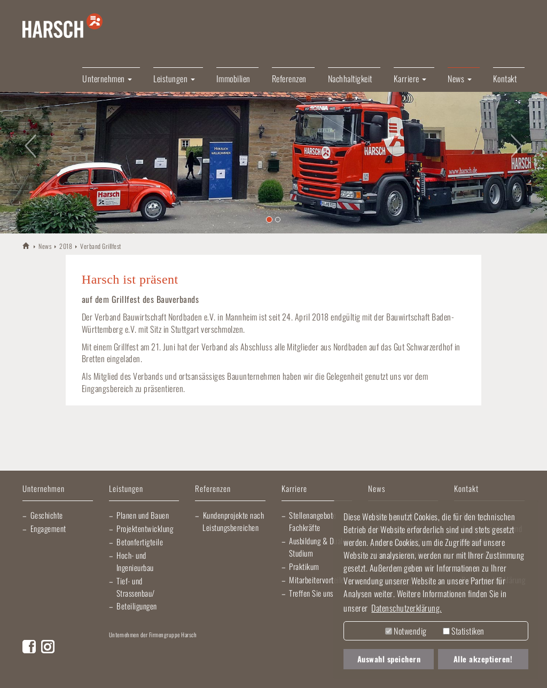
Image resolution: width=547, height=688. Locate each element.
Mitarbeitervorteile (317, 579)
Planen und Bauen (142, 515)
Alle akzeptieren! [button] (483, 658)
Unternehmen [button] (107, 78)
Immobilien (233, 78)
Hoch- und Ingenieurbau (135, 561)
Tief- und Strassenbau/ (135, 587)
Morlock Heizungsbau (134, 672)
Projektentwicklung (144, 528)
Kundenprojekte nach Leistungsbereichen (233, 521)
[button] (27, 139)
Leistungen (126, 489)
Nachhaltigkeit (350, 78)
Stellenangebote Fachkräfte (313, 521)
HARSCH (26, 245)
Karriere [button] (410, 78)
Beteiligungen (136, 606)
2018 (65, 246)
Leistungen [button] (174, 78)
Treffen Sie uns (311, 593)
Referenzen (289, 78)
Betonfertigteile (139, 542)
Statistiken (464, 630)
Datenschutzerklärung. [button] (406, 607)
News (44, 246)
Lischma (192, 650)
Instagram (47, 646)
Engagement (48, 528)
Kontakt (505, 78)
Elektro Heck (253, 650)
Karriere (294, 489)
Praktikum (304, 566)
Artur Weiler (133, 650)
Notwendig (406, 630)
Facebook (29, 646)
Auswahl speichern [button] (389, 658)
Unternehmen (43, 489)
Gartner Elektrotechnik (328, 650)
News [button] (460, 78)
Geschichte (46, 515)
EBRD (187, 672)
